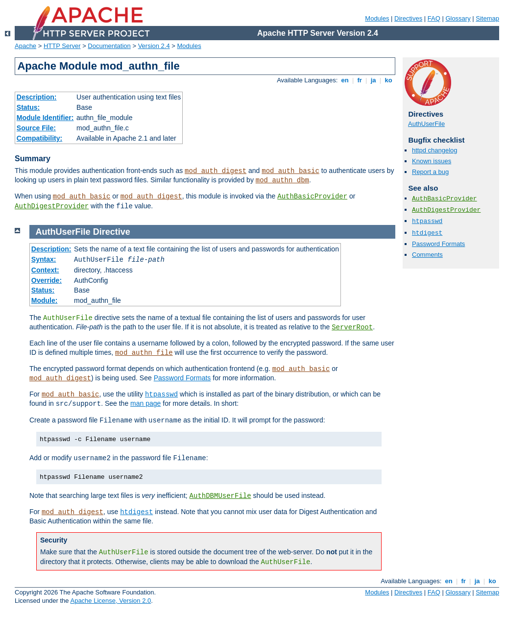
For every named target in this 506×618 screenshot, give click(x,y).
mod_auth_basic (290, 171)
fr (360, 80)
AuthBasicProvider (312, 196)
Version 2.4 (154, 45)
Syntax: (43, 259)
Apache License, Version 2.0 (110, 600)
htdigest (427, 233)
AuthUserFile (426, 123)
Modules (377, 18)
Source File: (36, 128)
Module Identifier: (45, 118)
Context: (45, 270)
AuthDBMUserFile (220, 496)
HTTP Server (62, 45)
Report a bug (430, 171)
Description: (37, 97)
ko (388, 80)
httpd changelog (435, 150)
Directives (408, 18)
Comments (427, 254)
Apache (25, 45)
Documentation (109, 45)
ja (373, 80)
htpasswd (427, 221)
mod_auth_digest (215, 171)
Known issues (431, 161)
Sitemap (487, 18)
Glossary (457, 18)
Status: (28, 107)
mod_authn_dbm (282, 180)
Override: (46, 280)
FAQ (434, 18)
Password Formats (438, 243)
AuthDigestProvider (52, 206)
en (344, 80)
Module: (44, 300)
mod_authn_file (144, 353)
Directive (111, 232)
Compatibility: (39, 138)
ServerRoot (352, 327)
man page (145, 403)
